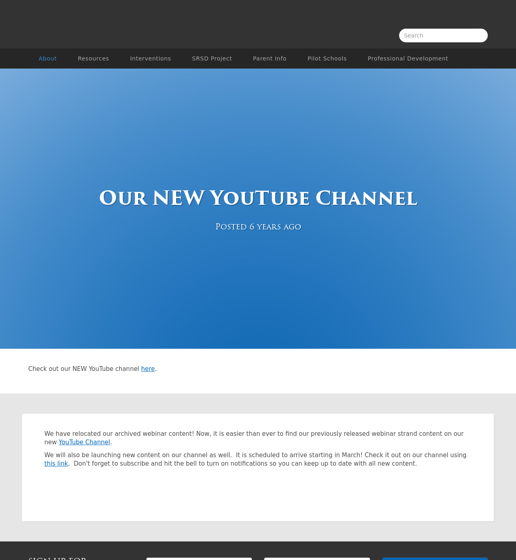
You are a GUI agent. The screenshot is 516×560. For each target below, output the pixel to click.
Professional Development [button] (408, 58)
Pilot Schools (327, 58)
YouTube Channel (84, 442)
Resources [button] (93, 58)
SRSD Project (212, 58)
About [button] (48, 58)
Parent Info (270, 58)
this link (56, 463)
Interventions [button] (150, 58)
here (148, 369)
